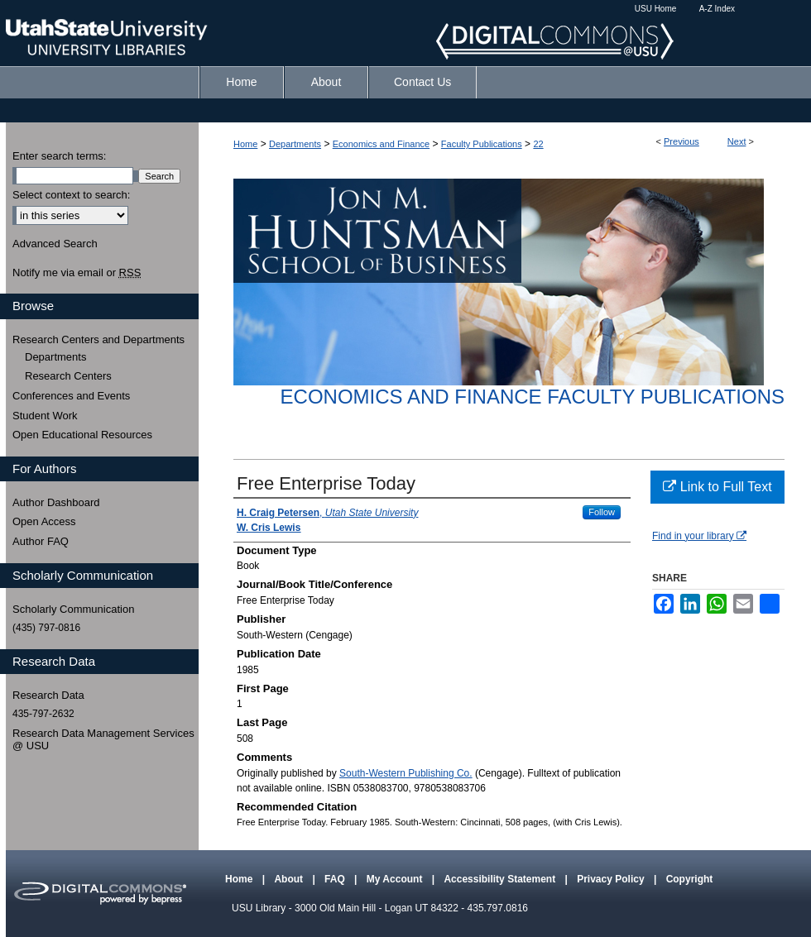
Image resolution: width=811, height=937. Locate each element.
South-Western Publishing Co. (406, 773)
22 (538, 144)
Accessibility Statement (501, 879)
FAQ (336, 879)
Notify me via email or (76, 273)
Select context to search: (71, 195)
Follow (601, 512)
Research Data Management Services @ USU (103, 740)
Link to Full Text (717, 487)
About (289, 879)
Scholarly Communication (73, 609)
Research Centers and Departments (98, 339)
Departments (295, 144)
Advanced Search (55, 243)
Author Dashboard (56, 502)
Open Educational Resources (82, 434)
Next (736, 141)
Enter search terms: (59, 156)
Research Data (48, 695)
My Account (396, 879)
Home (245, 144)
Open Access (44, 521)
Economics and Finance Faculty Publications (533, 396)
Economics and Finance (381, 144)
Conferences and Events (71, 396)
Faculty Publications (481, 144)
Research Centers (68, 376)
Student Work (45, 415)
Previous (681, 141)
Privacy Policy (612, 879)
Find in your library (699, 536)
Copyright (689, 879)
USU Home (656, 8)
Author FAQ (40, 541)
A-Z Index (717, 8)
